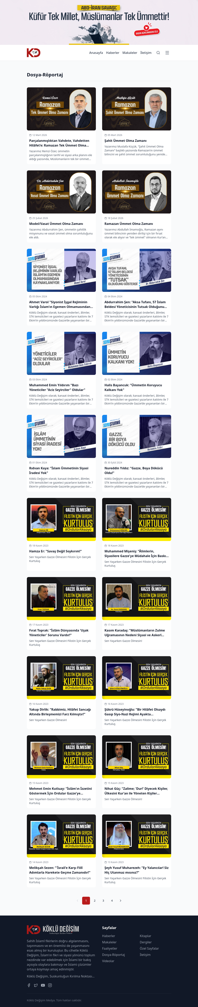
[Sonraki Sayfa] (120, 901)
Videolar (108, 961)
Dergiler (146, 942)
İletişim (146, 53)
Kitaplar (145, 936)
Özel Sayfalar (149, 948)
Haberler (112, 53)
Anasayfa (96, 53)
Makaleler (129, 53)
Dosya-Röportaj (113, 955)
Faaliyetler (109, 948)
